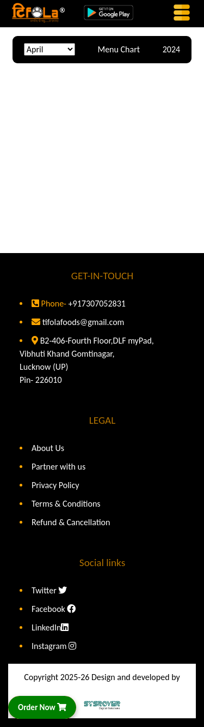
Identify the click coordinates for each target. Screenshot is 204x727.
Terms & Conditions (66, 503)
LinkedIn (50, 627)
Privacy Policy (55, 485)
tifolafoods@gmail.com (83, 322)
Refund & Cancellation (71, 522)
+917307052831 (96, 303)
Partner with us (58, 466)
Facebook (54, 609)
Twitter (49, 590)
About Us (48, 448)
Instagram (54, 646)
